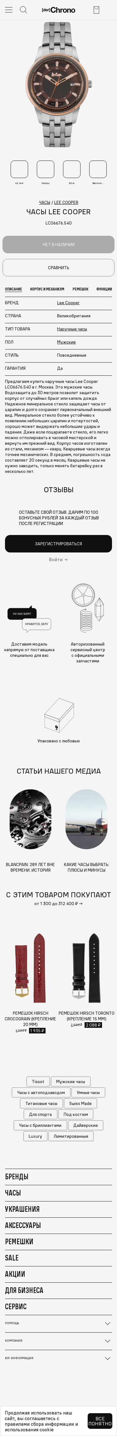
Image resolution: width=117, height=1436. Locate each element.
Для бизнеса (24, 1290)
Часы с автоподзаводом (41, 1092)
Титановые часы (41, 1103)
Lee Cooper (68, 302)
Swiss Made (80, 1103)
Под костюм (76, 1114)
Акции (15, 1274)
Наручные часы (72, 329)
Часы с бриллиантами (40, 1125)
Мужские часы (70, 1081)
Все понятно (100, 1421)
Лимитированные (71, 1136)
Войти (56, 559)
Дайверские (85, 1125)
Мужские (66, 342)
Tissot (38, 1081)
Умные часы (88, 1092)
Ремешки (19, 1241)
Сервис (16, 1306)
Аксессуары (23, 1225)
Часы (13, 1192)
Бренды (16, 1176)
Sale (11, 1257)
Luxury (35, 1136)
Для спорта (40, 1114)
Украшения (22, 1209)
